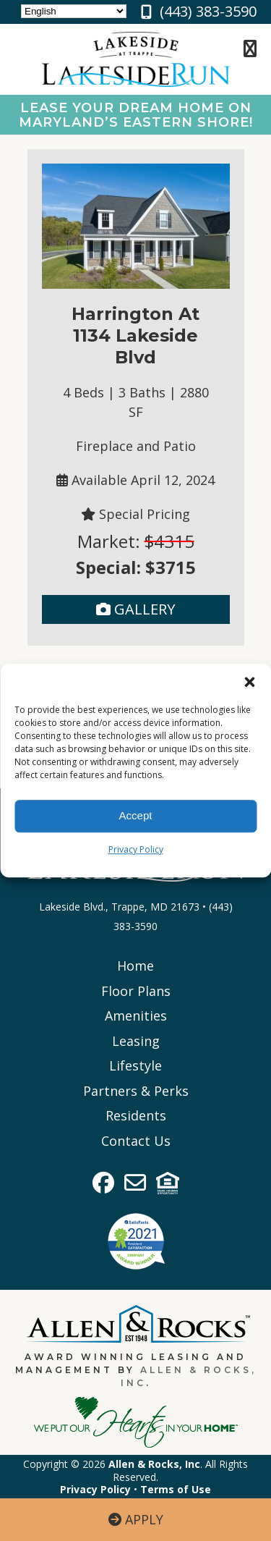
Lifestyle (135, 1065)
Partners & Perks (136, 1090)
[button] (249, 682)
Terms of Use (175, 1489)
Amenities (136, 1015)
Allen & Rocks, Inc (154, 1464)
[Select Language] (73, 11)
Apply (135, 1519)
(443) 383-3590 (208, 11)
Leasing (136, 1041)
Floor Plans (136, 991)
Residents (136, 1115)
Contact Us (136, 1140)
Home (135, 965)
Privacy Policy (135, 849)
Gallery (135, 609)
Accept (135, 815)
